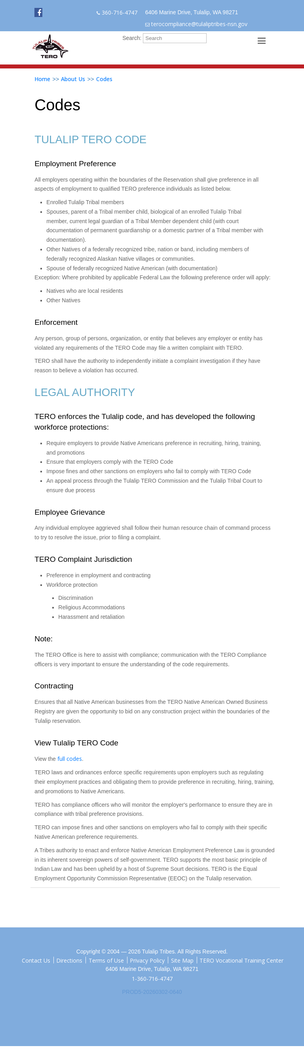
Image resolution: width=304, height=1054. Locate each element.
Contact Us (36, 960)
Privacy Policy (147, 960)
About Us (73, 79)
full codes (69, 758)
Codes (104, 79)
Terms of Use (106, 960)
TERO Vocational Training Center (241, 960)
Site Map (182, 960)
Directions (69, 960)
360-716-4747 (119, 12)
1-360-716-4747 (152, 978)
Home (42, 79)
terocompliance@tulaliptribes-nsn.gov (199, 24)
